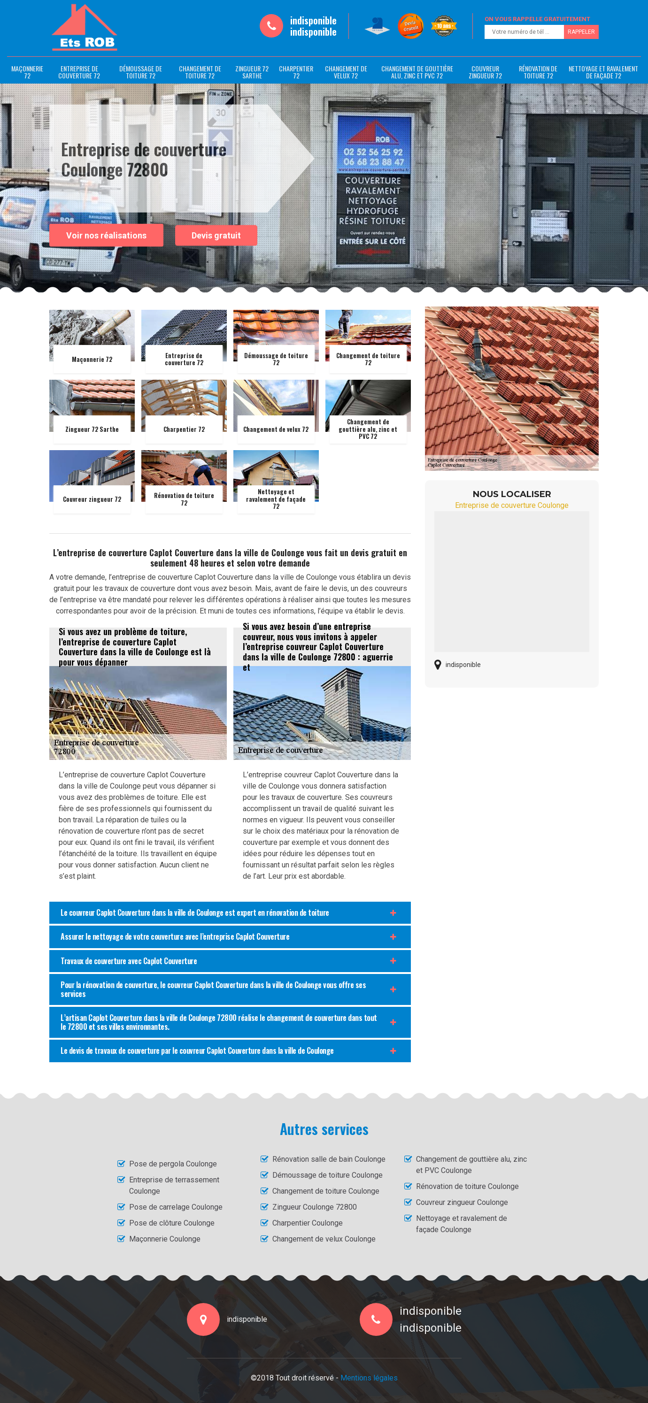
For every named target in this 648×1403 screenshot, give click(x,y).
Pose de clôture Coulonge (172, 1223)
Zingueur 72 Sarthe (252, 71)
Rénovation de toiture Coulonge (467, 1186)
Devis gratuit (216, 235)
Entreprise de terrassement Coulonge (174, 1185)
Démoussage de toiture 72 (140, 71)
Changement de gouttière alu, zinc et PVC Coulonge (471, 1165)
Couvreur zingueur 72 (485, 71)
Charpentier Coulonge (307, 1223)
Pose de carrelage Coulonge (176, 1207)
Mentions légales (369, 1377)
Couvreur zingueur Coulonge (462, 1202)
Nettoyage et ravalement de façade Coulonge (461, 1224)
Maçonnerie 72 (27, 71)
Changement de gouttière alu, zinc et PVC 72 (417, 71)
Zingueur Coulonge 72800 (314, 1207)
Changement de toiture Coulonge (325, 1191)
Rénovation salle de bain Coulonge (329, 1159)
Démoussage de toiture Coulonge (327, 1175)
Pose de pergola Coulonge (173, 1163)
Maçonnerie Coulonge (165, 1238)
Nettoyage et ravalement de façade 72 (603, 71)
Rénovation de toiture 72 (538, 71)
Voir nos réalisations (106, 235)
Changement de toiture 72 (200, 71)
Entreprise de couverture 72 (79, 71)
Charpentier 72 (296, 71)
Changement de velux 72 (346, 71)
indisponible (313, 20)
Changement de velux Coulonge (324, 1238)
